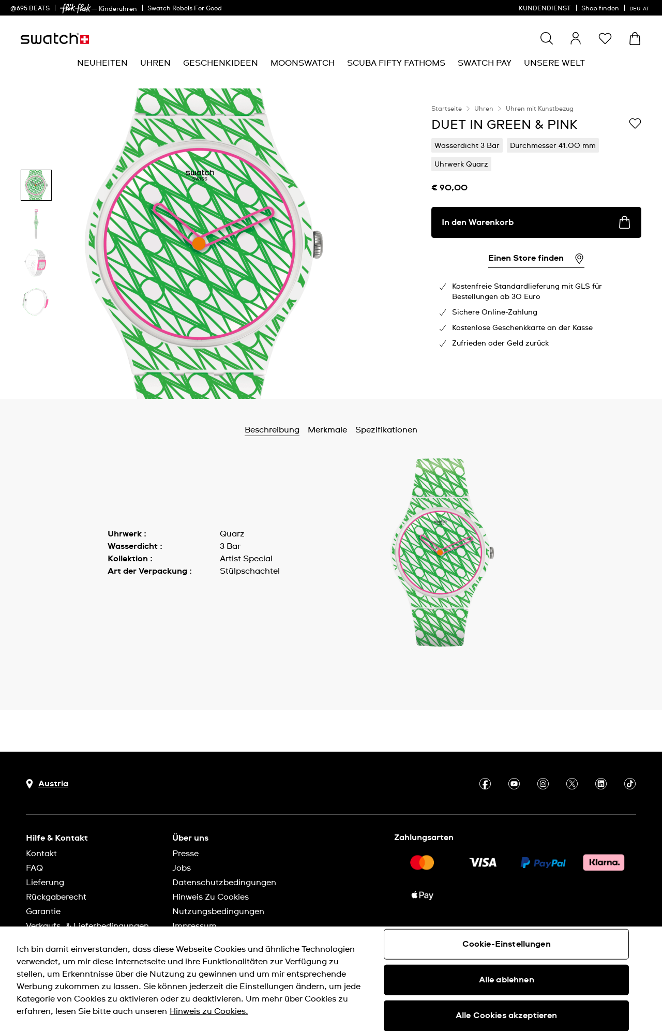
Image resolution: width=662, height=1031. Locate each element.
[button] (605, 38)
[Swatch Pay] (484, 63)
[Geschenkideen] (220, 63)
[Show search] (546, 38)
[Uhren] (155, 63)
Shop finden (600, 9)
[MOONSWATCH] (302, 63)
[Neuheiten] (102, 63)
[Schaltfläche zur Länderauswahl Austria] (47, 784)
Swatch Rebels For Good (184, 9)
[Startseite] (55, 38)
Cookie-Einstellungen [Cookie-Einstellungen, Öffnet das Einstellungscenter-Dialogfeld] (506, 944)
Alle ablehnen (506, 980)
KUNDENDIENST (545, 9)
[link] (75, 8)
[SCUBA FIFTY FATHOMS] (396, 63)
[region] (536, 243)
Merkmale (327, 430)
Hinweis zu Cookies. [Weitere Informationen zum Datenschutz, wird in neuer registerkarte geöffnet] (209, 1011)
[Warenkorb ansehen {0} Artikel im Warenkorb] (634, 38)
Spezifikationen (386, 430)
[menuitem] (102, 63)
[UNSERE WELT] (554, 63)
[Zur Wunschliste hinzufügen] (635, 124)
